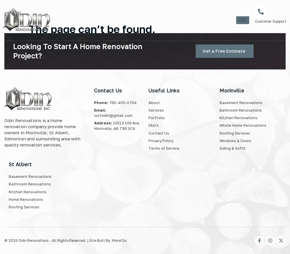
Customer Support (270, 21)
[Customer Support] (261, 11)
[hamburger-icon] (242, 20)
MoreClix (119, 240)
